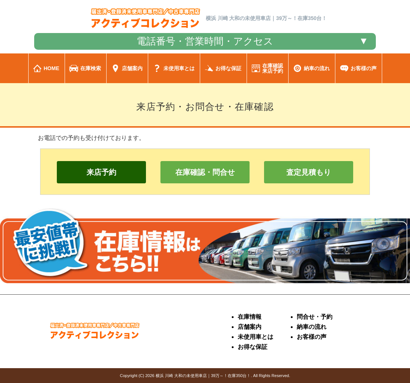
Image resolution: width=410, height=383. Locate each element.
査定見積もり (308, 172)
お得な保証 (252, 347)
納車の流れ (311, 327)
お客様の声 (311, 337)
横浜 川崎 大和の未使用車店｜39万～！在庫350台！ (203, 375)
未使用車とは (255, 337)
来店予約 (101, 172)
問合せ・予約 (314, 317)
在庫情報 (249, 317)
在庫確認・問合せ (205, 172)
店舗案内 (249, 327)
